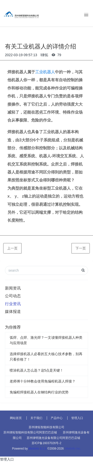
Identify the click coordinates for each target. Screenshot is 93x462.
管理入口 (77, 418)
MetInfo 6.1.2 (38, 448)
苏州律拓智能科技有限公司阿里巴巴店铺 (30, 432)
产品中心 (57, 418)
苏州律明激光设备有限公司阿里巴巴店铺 (53, 438)
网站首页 (16, 418)
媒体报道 (13, 311)
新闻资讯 (13, 288)
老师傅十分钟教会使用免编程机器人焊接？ (42, 381)
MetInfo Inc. (73, 448)
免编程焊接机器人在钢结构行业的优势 (39, 392)
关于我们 (36, 418)
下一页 (80, 248)
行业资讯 (13, 304)
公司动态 (13, 296)
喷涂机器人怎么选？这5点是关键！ (37, 370)
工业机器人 (45, 72)
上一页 (12, 248)
